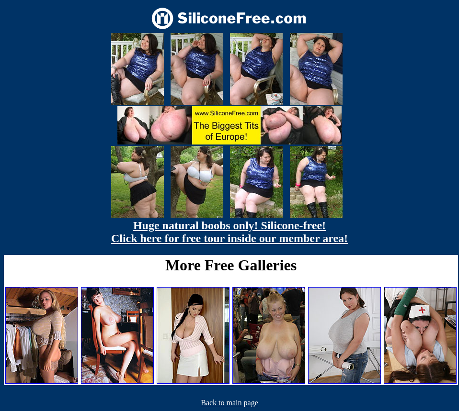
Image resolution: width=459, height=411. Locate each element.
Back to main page (229, 403)
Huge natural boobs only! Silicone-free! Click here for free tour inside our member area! (229, 231)
